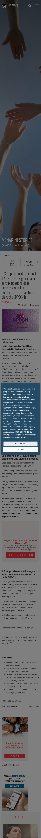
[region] (20, 419)
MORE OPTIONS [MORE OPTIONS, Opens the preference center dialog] (21, 444)
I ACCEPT (20, 450)
